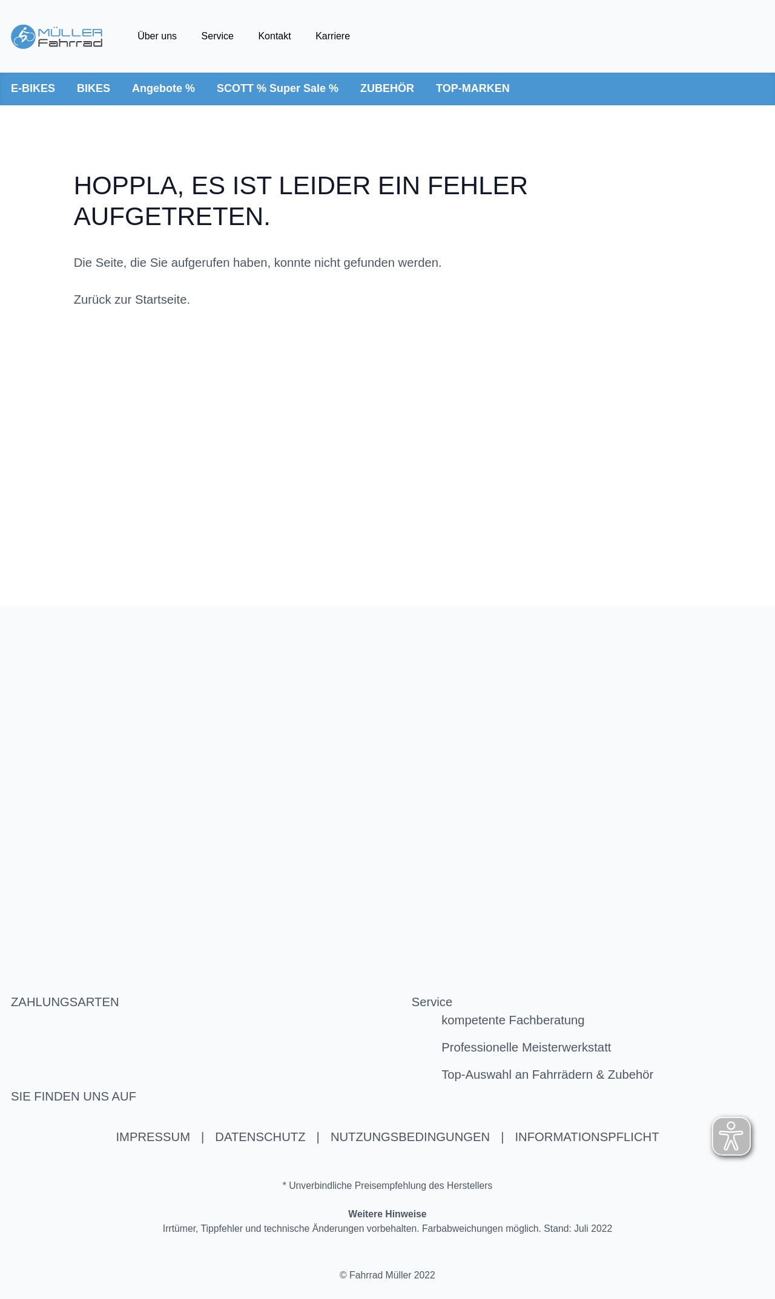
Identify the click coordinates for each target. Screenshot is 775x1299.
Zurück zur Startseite (130, 299)
